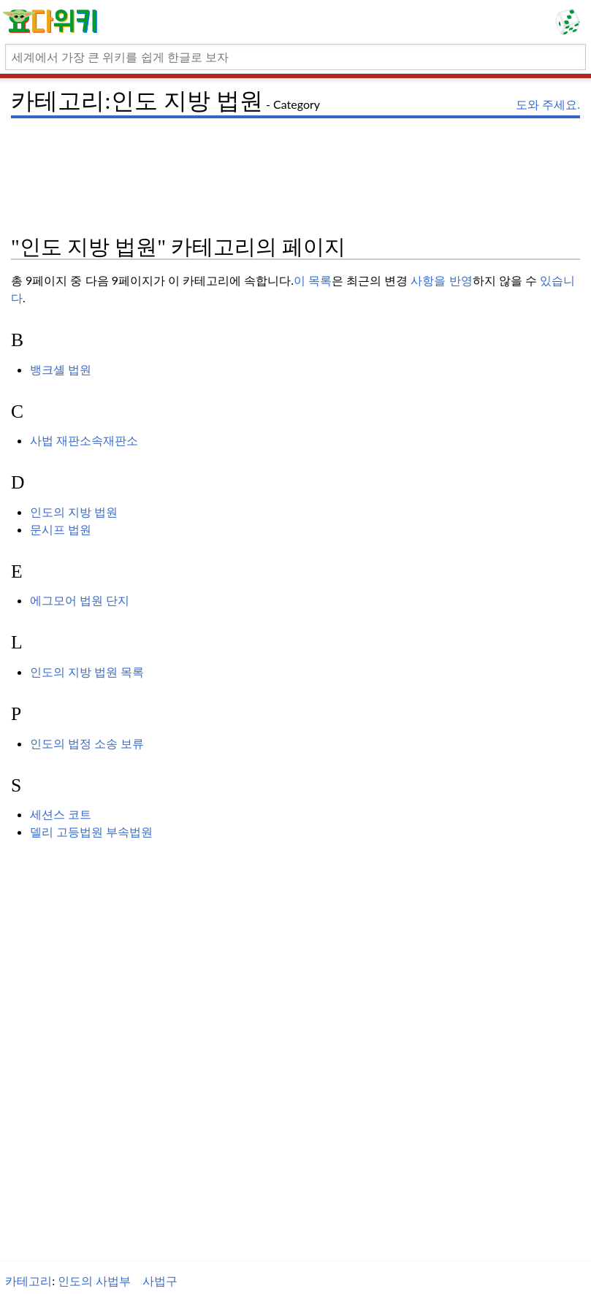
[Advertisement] (296, 157)
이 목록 (313, 280)
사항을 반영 (441, 280)
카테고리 (28, 1280)
